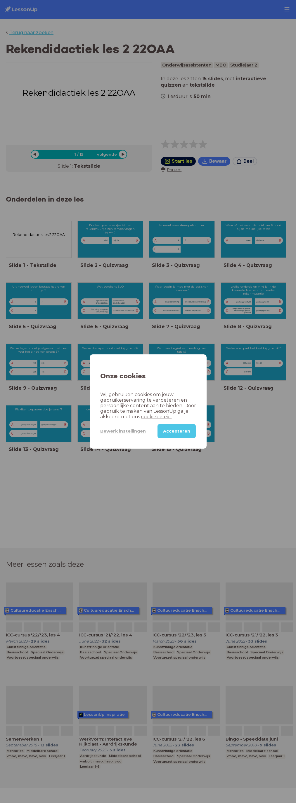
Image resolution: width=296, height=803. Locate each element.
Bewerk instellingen (123, 431)
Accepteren (176, 431)
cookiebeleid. (156, 416)
